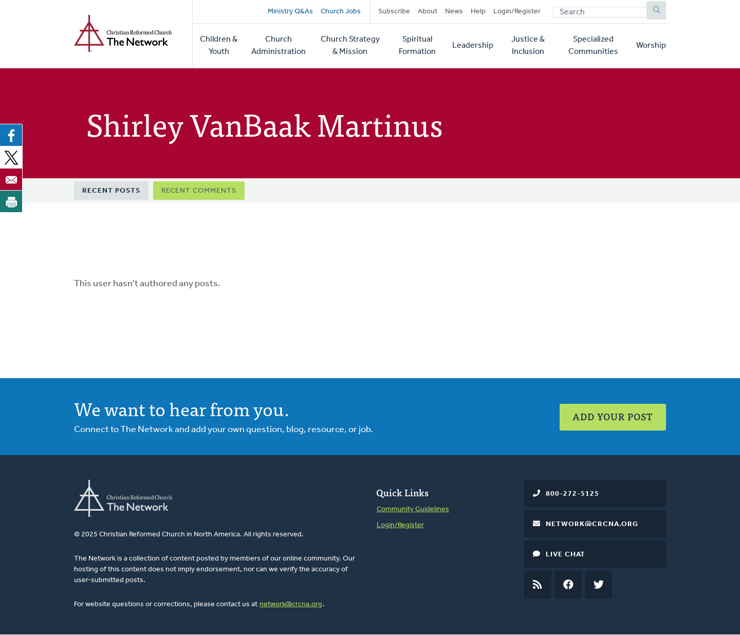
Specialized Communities (593, 45)
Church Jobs (341, 11)
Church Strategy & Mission (350, 45)
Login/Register (517, 11)
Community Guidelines (413, 509)
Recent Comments (198, 191)
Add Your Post (612, 416)
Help (478, 11)
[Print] (11, 201)
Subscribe (394, 11)
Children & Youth (218, 45)
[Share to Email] (11, 179)
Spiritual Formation (417, 45)
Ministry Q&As (290, 11)
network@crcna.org (291, 604)
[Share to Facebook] (11, 135)
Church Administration (278, 45)
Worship (651, 46)
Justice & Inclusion (528, 45)
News (454, 11)
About (427, 11)
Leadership (472, 46)
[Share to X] (11, 157)
